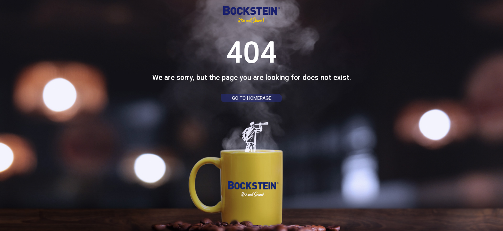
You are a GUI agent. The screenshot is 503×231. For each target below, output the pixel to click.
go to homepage (251, 98)
